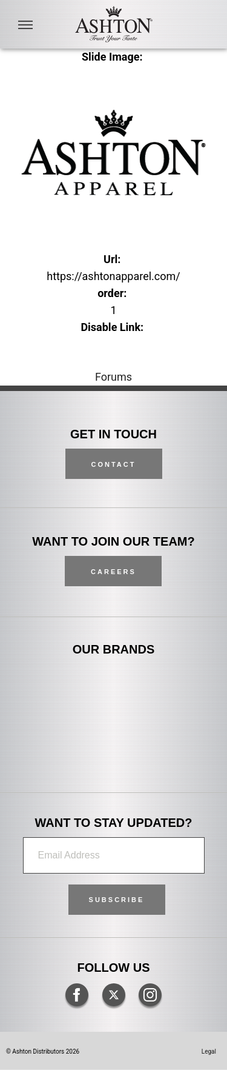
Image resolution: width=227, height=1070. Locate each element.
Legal (209, 1051)
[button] (116, 899)
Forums (113, 376)
